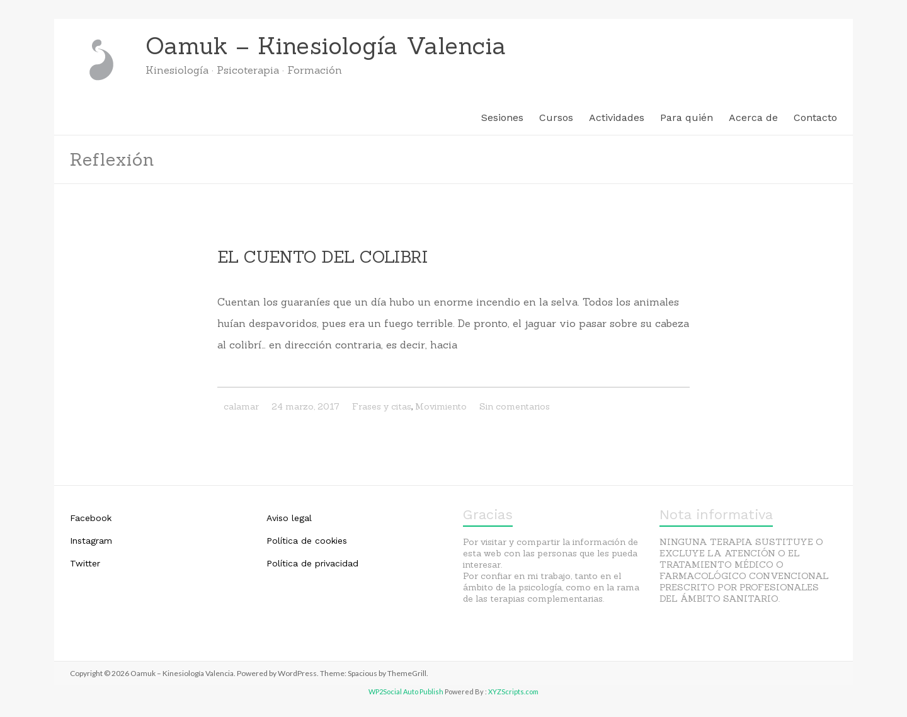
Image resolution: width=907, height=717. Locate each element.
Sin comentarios (514, 406)
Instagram (91, 541)
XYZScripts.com (513, 691)
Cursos (556, 117)
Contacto (815, 117)
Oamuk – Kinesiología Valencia (325, 45)
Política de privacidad (312, 563)
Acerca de (753, 117)
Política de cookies (306, 541)
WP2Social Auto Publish (405, 691)
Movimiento (441, 406)
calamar (241, 406)
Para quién (686, 117)
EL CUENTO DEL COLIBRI (322, 256)
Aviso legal (289, 518)
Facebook (90, 518)
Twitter (85, 563)
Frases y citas (381, 406)
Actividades (616, 117)
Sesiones (502, 117)
